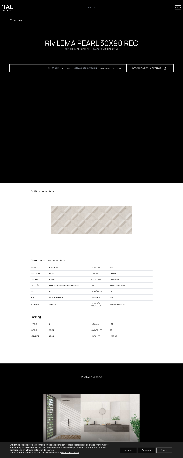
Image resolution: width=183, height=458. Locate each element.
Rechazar (146, 450)
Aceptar (128, 450)
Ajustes (164, 450)
